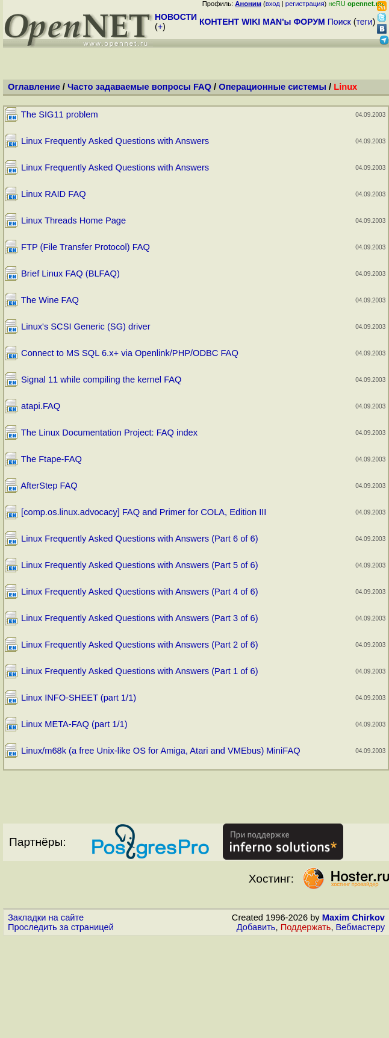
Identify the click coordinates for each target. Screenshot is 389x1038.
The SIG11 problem (59, 114)
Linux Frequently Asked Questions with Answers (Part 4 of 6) (139, 591)
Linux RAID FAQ (53, 194)
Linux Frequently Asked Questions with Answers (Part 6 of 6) (139, 538)
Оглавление (34, 87)
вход (273, 3)
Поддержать (306, 927)
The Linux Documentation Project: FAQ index (109, 432)
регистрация (305, 3)
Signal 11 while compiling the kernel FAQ (101, 379)
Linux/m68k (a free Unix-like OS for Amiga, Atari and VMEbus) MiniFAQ (160, 750)
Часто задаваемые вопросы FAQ (139, 87)
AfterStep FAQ (49, 485)
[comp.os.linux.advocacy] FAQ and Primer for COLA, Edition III (143, 512)
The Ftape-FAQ (51, 459)
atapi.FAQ (40, 406)
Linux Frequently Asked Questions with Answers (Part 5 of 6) (139, 565)
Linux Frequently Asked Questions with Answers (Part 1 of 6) (139, 671)
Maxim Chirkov (353, 917)
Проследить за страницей (61, 927)
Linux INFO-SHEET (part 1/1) (78, 697)
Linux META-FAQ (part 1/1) (74, 724)
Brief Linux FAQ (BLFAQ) (70, 273)
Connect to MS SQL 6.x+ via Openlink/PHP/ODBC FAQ (129, 353)
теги (364, 22)
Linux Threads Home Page (73, 220)
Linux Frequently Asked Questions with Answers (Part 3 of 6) (139, 618)
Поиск (339, 22)
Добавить (256, 927)
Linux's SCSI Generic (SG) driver (86, 326)
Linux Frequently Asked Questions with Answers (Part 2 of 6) (139, 644)
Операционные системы (272, 87)
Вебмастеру (360, 927)
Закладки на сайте (46, 917)
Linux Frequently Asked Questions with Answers (115, 141)
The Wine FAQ (50, 300)
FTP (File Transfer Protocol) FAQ (85, 247)
